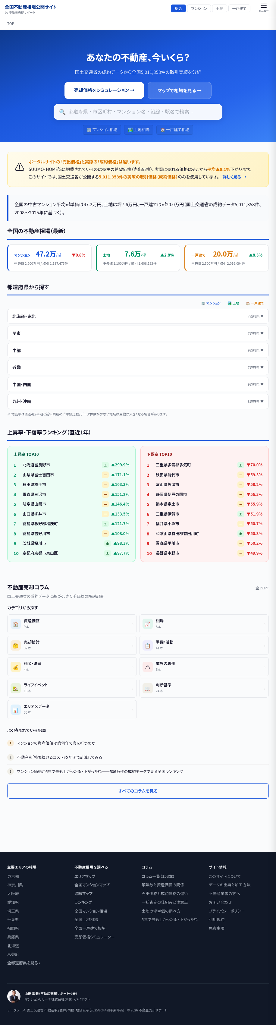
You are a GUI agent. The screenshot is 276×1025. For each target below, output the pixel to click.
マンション (199, 8)
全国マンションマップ (91, 885)
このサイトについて (225, 876)
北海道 (13, 945)
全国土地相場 (86, 919)
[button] (263, 8)
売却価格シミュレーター (94, 937)
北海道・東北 (138, 316)
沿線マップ (83, 893)
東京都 (13, 876)
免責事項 (216, 928)
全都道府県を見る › (23, 963)
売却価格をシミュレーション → (104, 90)
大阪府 (13, 893)
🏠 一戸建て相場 (174, 129)
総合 (178, 8)
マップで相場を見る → (180, 90)
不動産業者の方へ (224, 893)
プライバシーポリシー (227, 911)
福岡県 (13, 928)
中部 (138, 350)
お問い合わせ (220, 902)
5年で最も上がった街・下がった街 (170, 919)
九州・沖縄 (138, 401)
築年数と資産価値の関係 (163, 885)
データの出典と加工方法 (229, 885)
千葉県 (13, 919)
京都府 (13, 954)
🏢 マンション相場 (102, 129)
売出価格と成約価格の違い (165, 893)
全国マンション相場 (90, 911)
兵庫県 (13, 937)
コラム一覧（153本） (158, 876)
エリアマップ (84, 876)
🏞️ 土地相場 (138, 129)
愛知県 (13, 902)
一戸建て (239, 8)
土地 (219, 8)
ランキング (83, 902)
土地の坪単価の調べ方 (161, 911)
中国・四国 (138, 384)
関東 (138, 333)
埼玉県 (13, 911)
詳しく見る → (234, 177)
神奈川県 (15, 885)
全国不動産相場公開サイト (31, 9)
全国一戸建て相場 (89, 928)
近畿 (138, 367)
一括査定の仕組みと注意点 (165, 902)
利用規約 (216, 919)
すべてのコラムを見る (137, 791)
